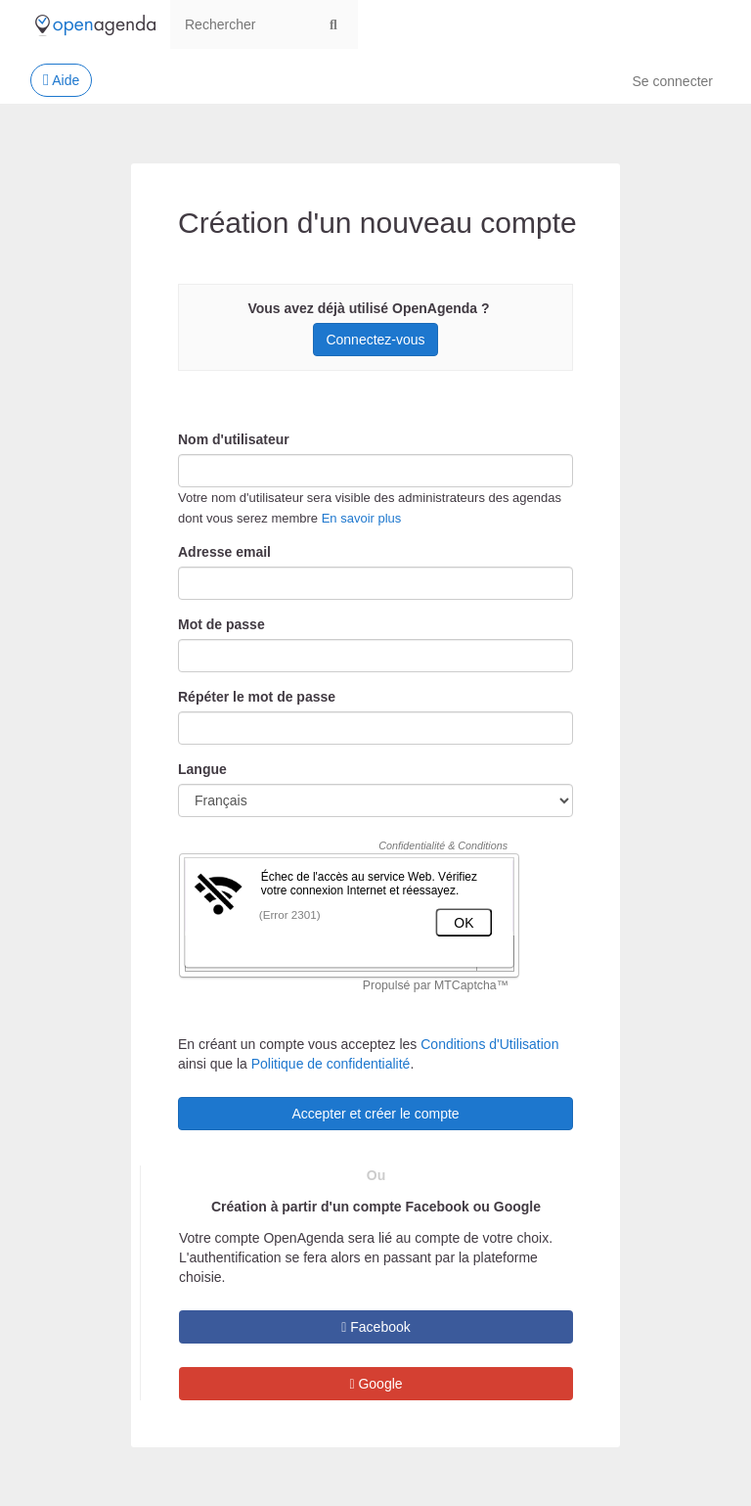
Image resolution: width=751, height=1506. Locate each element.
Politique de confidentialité (331, 1064)
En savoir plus (362, 518)
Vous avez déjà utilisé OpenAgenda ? (368, 308)
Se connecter (673, 81)
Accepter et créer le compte (375, 1113)
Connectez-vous (375, 339)
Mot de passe (221, 624)
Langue (202, 769)
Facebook (376, 1327)
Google (375, 1384)
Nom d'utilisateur (233, 439)
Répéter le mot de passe (256, 697)
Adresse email (224, 552)
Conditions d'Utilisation (489, 1044)
